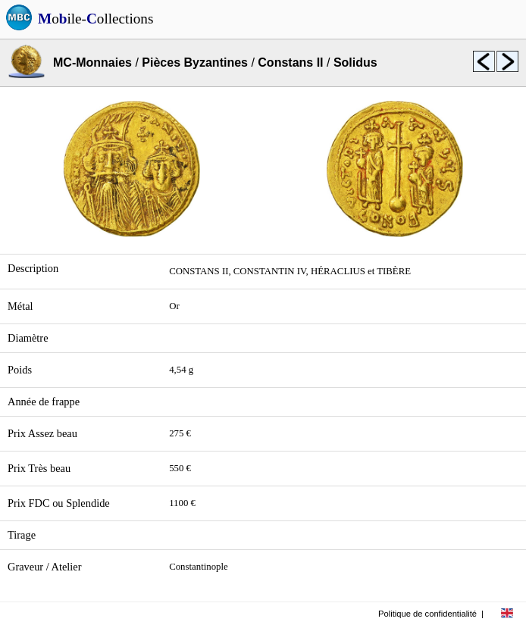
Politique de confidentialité (427, 613)
